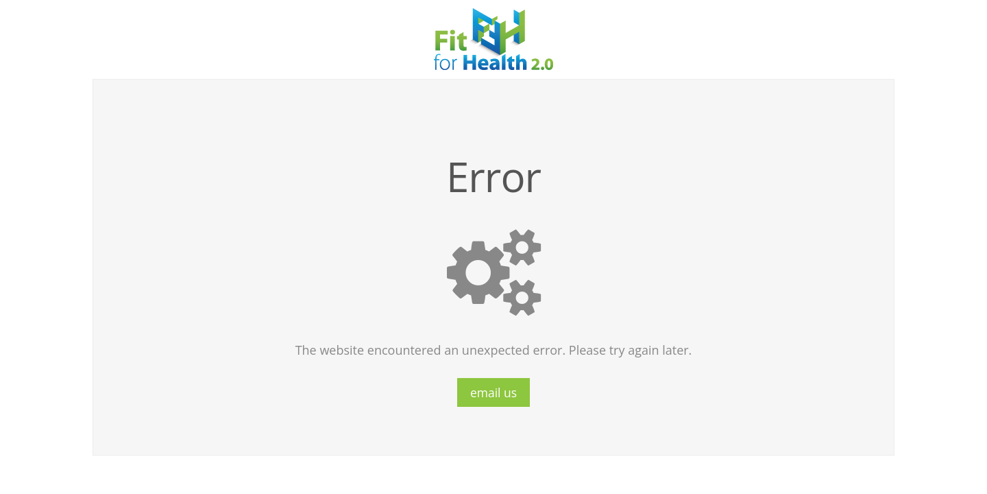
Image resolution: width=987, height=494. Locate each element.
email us (493, 392)
